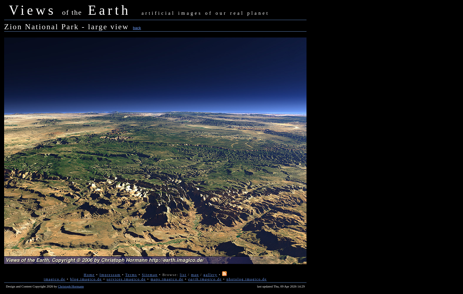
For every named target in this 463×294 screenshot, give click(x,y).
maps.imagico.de (167, 279)
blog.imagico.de (86, 279)
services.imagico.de (126, 279)
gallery (210, 275)
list (183, 275)
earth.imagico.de (204, 279)
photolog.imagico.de (246, 279)
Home (89, 275)
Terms (131, 275)
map (195, 275)
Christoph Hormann (71, 286)
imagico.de (54, 279)
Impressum (110, 275)
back (137, 28)
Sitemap (149, 275)
